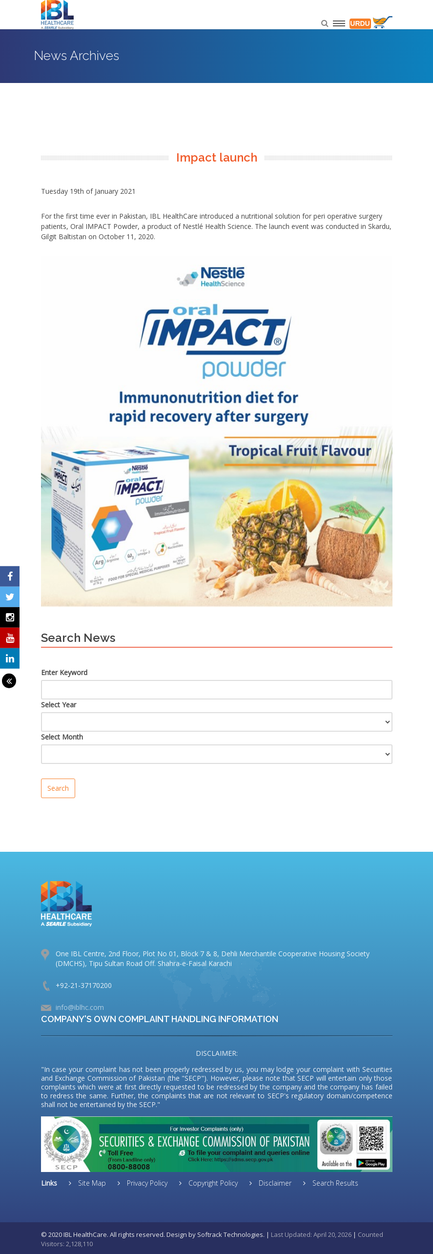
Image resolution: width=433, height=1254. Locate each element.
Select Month (62, 736)
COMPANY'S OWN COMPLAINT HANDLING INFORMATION (159, 1019)
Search (58, 788)
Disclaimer (274, 1183)
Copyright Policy (212, 1183)
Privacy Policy (146, 1183)
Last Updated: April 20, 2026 (311, 1234)
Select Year (58, 704)
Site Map (91, 1183)
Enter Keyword (64, 672)
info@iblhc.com (80, 1007)
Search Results (334, 1183)
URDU (360, 23)
